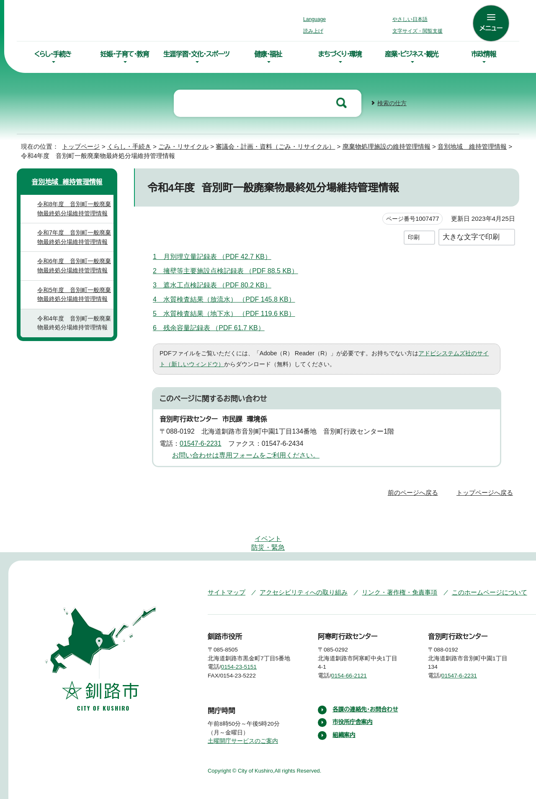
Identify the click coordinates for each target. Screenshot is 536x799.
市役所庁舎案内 (353, 705)
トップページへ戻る (486, 492)
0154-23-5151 (245, 649)
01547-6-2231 (204, 442)
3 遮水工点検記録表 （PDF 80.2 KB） (216, 284)
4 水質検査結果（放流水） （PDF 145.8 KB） (225, 298)
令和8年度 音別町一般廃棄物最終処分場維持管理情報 (73, 208)
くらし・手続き (53, 54)
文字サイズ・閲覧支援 (416, 31)
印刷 (414, 236)
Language (317, 19)
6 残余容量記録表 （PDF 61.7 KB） (212, 326)
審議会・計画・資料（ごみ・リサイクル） (258, 145)
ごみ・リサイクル (175, 145)
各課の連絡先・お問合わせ (366, 692)
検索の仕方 (392, 102)
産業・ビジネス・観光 (411, 54)
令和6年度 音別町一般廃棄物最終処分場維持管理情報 (74, 265)
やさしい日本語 (410, 19)
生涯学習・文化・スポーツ (196, 54)
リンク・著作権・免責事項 (387, 566)
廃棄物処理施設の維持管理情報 (363, 145)
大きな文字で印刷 (471, 236)
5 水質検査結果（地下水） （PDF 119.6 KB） (224, 312)
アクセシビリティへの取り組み (297, 566)
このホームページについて (473, 566)
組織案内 (344, 718)
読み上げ (314, 31)
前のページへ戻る (415, 492)
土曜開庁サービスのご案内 (242, 724)
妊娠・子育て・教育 (124, 54)
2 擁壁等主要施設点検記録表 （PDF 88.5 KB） (230, 269)
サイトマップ (225, 566)
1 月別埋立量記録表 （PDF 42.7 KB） (216, 255)
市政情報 (483, 54)
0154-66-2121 (355, 649)
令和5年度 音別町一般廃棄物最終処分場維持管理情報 (73, 294)
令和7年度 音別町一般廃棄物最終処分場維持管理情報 (74, 236)
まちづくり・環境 (340, 54)
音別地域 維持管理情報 (449, 145)
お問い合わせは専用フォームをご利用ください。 (242, 454)
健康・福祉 (268, 54)
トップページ (77, 145)
